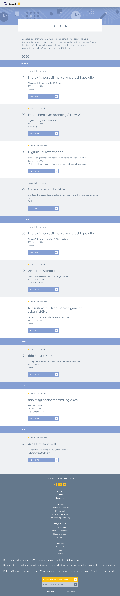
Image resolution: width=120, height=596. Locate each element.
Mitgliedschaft (60, 524)
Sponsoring (60, 537)
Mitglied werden (60, 527)
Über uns (60, 543)
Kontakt (60, 491)
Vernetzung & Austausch (60, 508)
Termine (60, 495)
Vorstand (60, 547)
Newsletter (60, 498)
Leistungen (60, 504)
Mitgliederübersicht (60, 531)
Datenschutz (49, 592)
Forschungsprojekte (60, 514)
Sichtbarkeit (60, 511)
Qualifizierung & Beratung (60, 518)
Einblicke (60, 554)
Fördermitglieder (60, 534)
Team (60, 550)
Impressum (71, 592)
